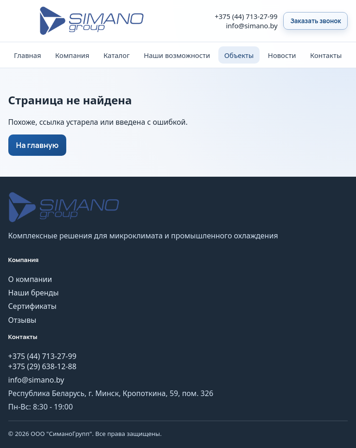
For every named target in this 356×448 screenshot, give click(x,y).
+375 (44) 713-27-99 (246, 16)
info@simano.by (251, 25)
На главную (37, 145)
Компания (72, 55)
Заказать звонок (315, 21)
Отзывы (22, 320)
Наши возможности (177, 55)
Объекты (239, 55)
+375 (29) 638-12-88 (42, 366)
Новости (282, 55)
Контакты (326, 55)
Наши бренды (33, 293)
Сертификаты (32, 306)
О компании (30, 279)
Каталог (116, 55)
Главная (27, 55)
